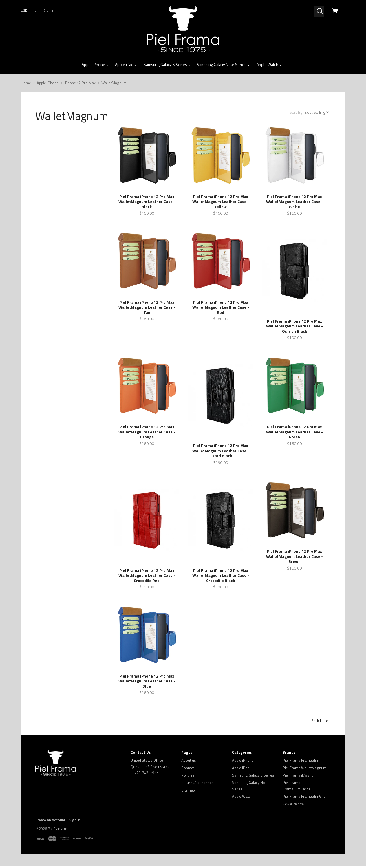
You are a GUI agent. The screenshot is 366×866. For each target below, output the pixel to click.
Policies (187, 775)
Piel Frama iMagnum (300, 775)
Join (36, 10)
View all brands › (293, 804)
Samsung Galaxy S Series (167, 64)
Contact (187, 768)
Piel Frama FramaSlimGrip (304, 796)
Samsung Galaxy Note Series (223, 64)
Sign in (49, 10)
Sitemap (188, 790)
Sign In (74, 820)
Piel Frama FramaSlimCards (296, 786)
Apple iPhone (95, 64)
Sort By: (296, 112)
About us (188, 760)
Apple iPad (126, 64)
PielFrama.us (57, 828)
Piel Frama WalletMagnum (304, 768)
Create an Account (50, 820)
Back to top (321, 720)
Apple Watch (269, 64)
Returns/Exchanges (197, 783)
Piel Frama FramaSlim (301, 760)
